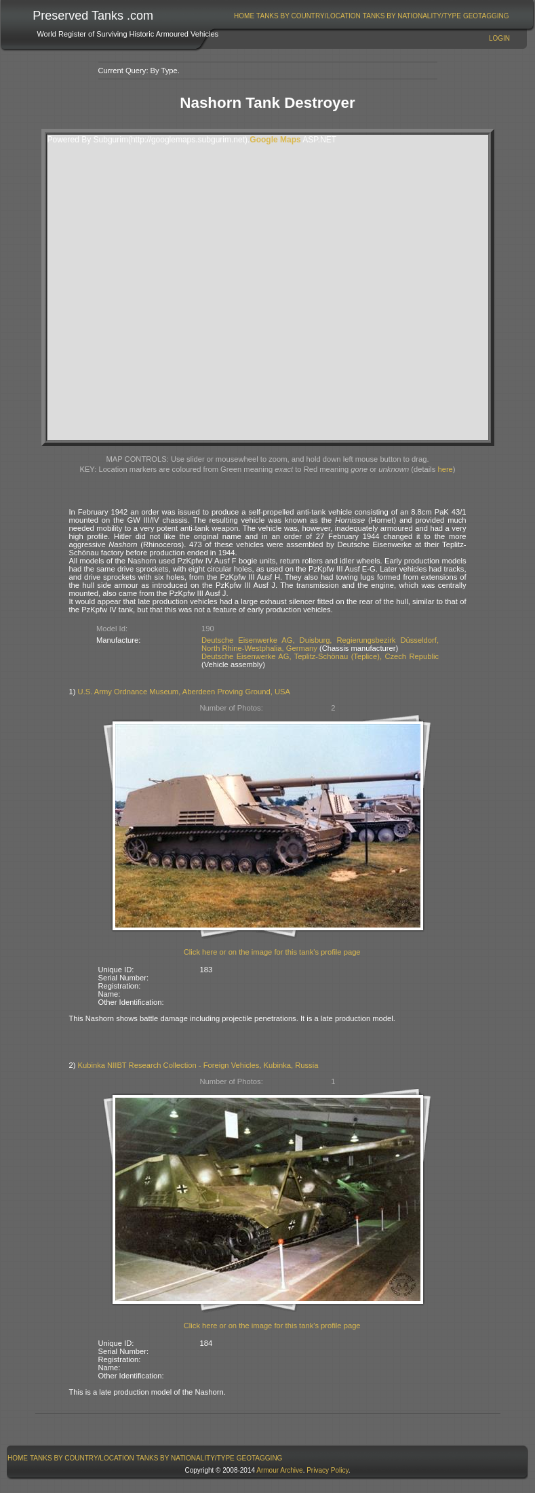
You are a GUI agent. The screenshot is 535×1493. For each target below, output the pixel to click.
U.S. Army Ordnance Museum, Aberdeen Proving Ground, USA (184, 692)
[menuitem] (244, 16)
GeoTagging (486, 16)
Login (499, 38)
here (444, 469)
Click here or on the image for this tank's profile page (272, 952)
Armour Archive (279, 1470)
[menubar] (371, 16)
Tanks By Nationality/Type (412, 16)
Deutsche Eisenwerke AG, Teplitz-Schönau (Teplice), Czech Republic (320, 656)
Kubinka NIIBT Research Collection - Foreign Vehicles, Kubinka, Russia (198, 1065)
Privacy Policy (327, 1470)
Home (244, 16)
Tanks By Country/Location (308, 16)
